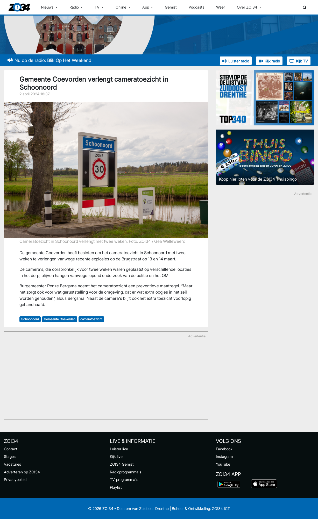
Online (121, 7)
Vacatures (12, 464)
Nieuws (47, 7)
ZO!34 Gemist (122, 464)
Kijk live (116, 456)
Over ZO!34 (247, 7)
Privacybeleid (15, 479)
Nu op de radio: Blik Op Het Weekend (49, 60)
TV (98, 7)
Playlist (116, 487)
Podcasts (196, 7)
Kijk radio (269, 61)
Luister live (119, 449)
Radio (74, 7)
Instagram (224, 456)
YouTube (223, 464)
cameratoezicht (91, 319)
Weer (220, 7)
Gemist (171, 7)
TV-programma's (124, 479)
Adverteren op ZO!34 (22, 472)
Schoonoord (30, 319)
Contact (10, 449)
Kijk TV (298, 61)
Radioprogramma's (125, 472)
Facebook (224, 449)
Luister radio (235, 61)
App (146, 7)
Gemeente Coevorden (59, 319)
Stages (10, 456)
